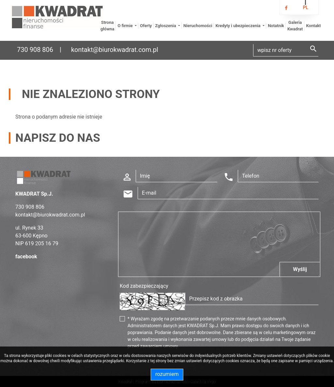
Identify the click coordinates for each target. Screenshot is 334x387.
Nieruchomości (197, 25)
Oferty (146, 25)
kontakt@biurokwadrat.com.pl (114, 50)
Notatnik (276, 25)
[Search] (285, 50)
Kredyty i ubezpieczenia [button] (239, 25)
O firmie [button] (125, 25)
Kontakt (313, 25)
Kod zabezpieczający (144, 286)
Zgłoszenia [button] (166, 25)
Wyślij (300, 269)
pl (305, 7)
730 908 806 (35, 50)
